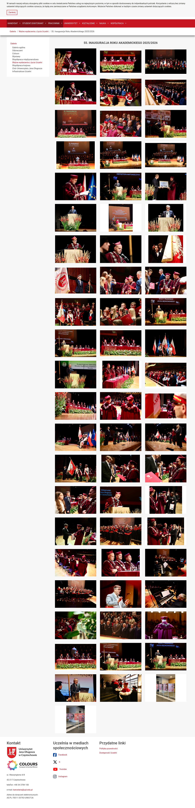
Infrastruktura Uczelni (21, 71)
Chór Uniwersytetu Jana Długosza (27, 68)
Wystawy (16, 56)
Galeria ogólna (18, 47)
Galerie (13, 31)
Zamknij (12, 12)
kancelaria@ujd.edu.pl (23, 790)
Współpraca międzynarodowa (25, 59)
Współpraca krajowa (21, 65)
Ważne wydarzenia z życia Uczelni (34, 31)
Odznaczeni (17, 50)
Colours (15, 53)
